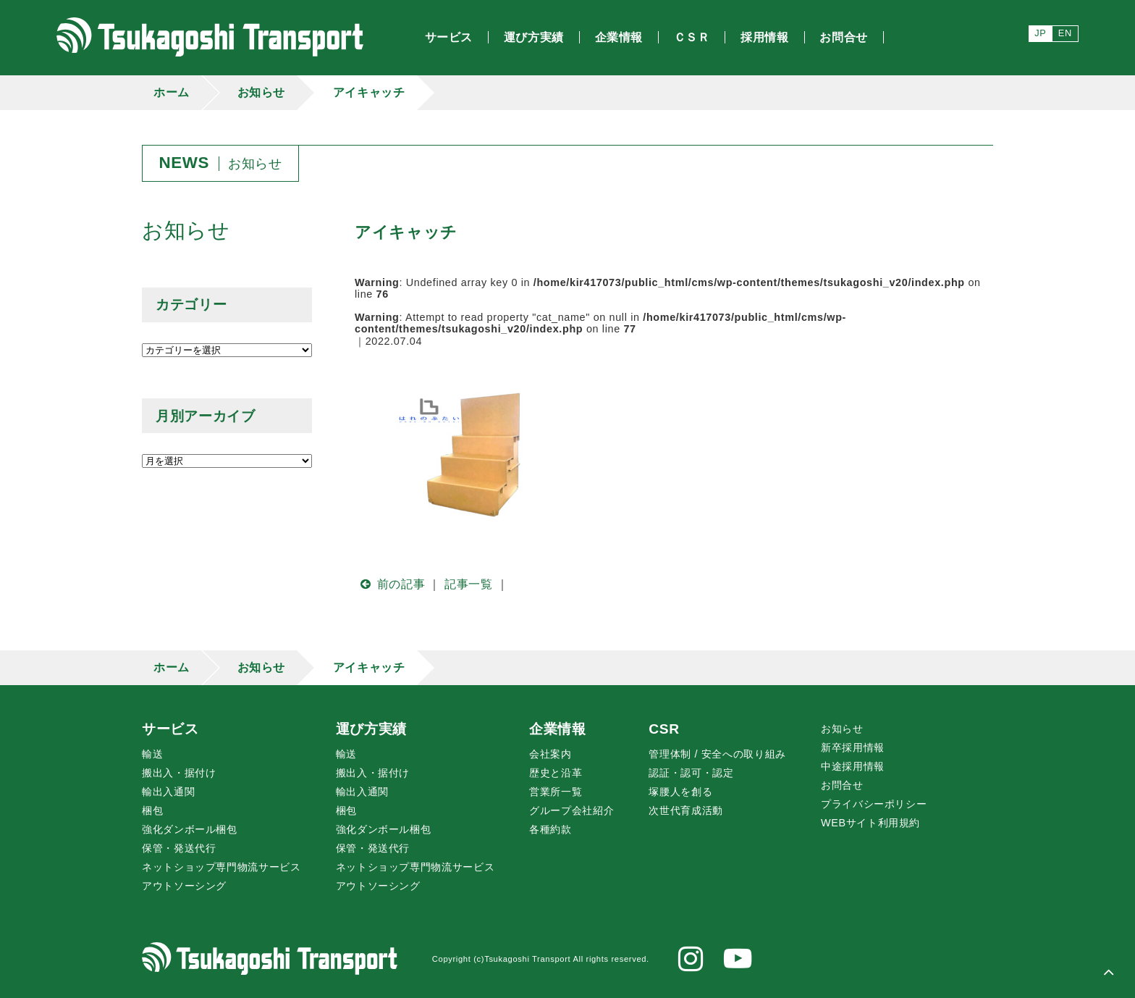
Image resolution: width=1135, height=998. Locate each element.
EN (1065, 33)
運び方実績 (371, 729)
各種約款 (550, 829)
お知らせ (261, 92)
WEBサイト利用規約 (870, 823)
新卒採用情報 (853, 747)
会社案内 (550, 754)
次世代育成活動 (685, 810)
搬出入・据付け (179, 773)
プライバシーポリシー (874, 804)
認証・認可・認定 (691, 773)
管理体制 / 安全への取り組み (717, 754)
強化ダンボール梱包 (189, 829)
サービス (170, 729)
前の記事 (390, 584)
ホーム (171, 92)
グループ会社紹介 (571, 810)
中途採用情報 (853, 766)
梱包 (152, 810)
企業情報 (557, 729)
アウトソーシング (184, 886)
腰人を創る (680, 791)
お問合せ (842, 785)
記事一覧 (468, 584)
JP (1040, 33)
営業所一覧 (555, 791)
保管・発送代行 (179, 848)
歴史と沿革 (555, 773)
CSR (664, 729)
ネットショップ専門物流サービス (221, 867)
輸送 (152, 754)
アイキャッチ (369, 92)
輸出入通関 (168, 791)
